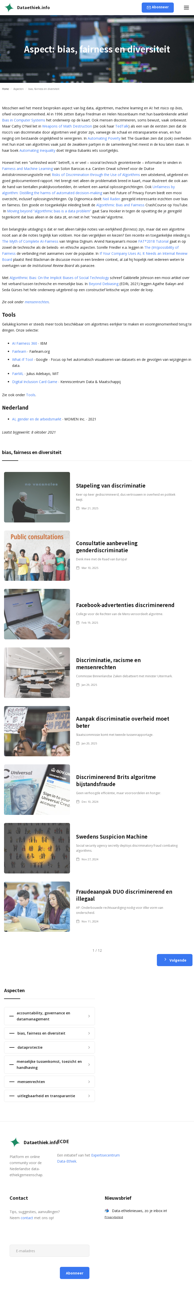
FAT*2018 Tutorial (153, 241)
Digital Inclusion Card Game (34, 381)
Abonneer (160, 7)
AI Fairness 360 (24, 343)
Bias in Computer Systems (23, 120)
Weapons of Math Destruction (67, 126)
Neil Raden (111, 198)
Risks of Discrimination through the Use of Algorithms (96, 174)
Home (5, 89)
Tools (30, 394)
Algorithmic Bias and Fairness (120, 205)
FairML (17, 373)
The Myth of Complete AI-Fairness (30, 241)
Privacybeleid (114, 1217)
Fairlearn (19, 351)
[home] (27, 7)
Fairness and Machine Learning (27, 168)
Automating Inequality (37, 150)
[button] (186, 7)
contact (27, 1217)
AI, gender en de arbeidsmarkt (36, 419)
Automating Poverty (104, 138)
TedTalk (121, 126)
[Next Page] (174, 960)
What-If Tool (22, 359)
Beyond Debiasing (103, 283)
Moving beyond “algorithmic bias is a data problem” (49, 211)
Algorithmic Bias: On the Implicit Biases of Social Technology (59, 277)
